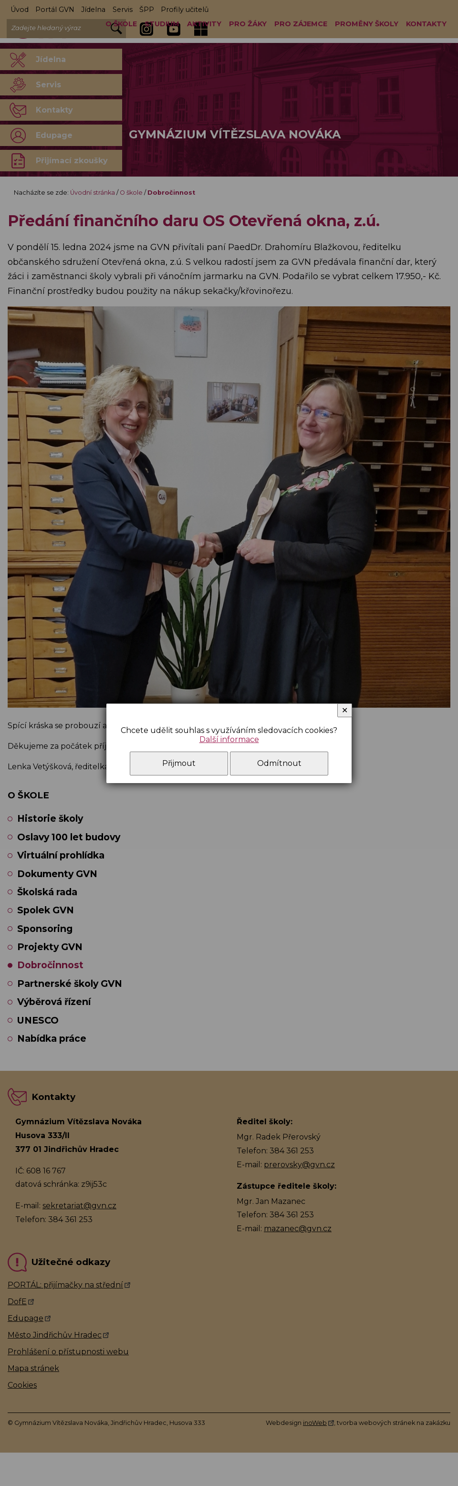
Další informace (229, 739)
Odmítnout (279, 763)
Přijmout (179, 763)
